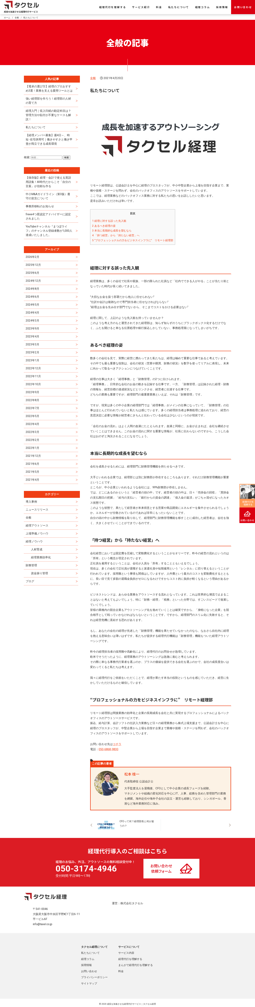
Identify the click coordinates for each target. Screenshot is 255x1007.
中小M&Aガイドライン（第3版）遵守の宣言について (48, 196)
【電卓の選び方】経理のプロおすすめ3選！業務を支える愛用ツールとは (49, 88)
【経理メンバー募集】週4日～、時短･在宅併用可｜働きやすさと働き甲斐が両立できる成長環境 (49, 139)
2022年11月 (33, 376)
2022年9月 (32, 392)
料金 (159, 7)
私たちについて (178, 7)
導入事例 (31, 501)
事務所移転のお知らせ (40, 206)
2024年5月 (32, 304)
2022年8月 (32, 400)
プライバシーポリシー (94, 977)
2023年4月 (32, 336)
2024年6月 (32, 296)
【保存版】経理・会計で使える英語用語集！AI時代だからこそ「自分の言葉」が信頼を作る (48, 182)
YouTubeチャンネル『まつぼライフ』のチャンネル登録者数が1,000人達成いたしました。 (49, 231)
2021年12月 (33, 456)
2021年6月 (32, 463)
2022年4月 (32, 424)
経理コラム (202, 7)
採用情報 (222, 7)
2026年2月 (32, 257)
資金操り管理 (39, 573)
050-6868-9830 (108, 749)
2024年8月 (32, 288)
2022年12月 (33, 368)
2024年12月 (33, 280)
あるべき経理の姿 (104, 225)
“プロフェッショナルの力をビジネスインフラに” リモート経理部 (132, 240)
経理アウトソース (37, 525)
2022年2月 (32, 440)
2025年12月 (33, 265)
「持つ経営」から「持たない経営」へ (116, 235)
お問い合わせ (243, 7)
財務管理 (31, 565)
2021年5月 (32, 471)
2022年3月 (32, 432)
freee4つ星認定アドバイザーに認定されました (48, 216)
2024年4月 (32, 312)
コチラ (117, 744)
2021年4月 (32, 479)
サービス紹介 (141, 7)
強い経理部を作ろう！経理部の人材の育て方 (48, 101)
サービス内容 (126, 952)
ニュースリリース (37, 509)
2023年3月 (32, 344)
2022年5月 (32, 416)
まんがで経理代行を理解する (135, 965)
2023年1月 (32, 360)
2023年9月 (32, 328)
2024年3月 (32, 320)
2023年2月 (32, 352)
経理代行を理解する (112, 7)
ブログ (30, 581)
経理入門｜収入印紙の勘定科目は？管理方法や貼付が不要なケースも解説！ (48, 115)
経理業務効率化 (41, 557)
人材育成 (36, 549)
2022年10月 (33, 384)
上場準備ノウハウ (37, 533)
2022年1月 (32, 448)
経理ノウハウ (34, 541)
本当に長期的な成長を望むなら (112, 230)
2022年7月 (32, 408)
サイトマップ (89, 983)
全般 (93, 78)
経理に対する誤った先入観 (109, 220)
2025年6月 (32, 272)
